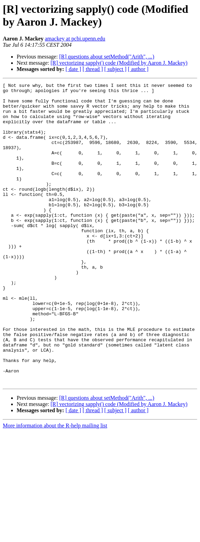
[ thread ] (92, 69)
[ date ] (73, 69)
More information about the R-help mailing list (55, 486)
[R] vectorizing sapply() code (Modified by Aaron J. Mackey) (119, 63)
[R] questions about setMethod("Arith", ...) (106, 57)
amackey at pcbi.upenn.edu (75, 39)
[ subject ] (115, 69)
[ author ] (138, 69)
